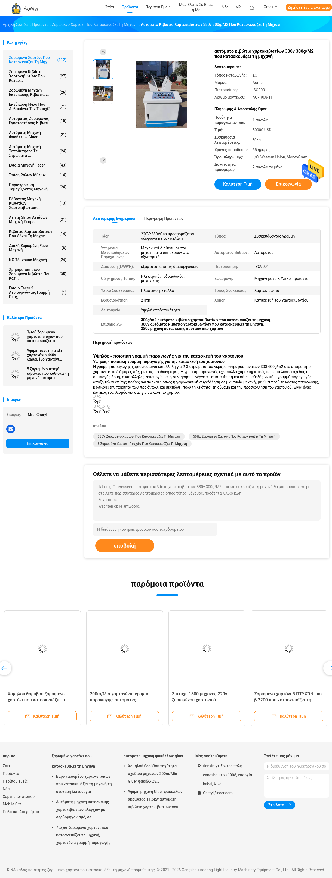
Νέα (6, 789)
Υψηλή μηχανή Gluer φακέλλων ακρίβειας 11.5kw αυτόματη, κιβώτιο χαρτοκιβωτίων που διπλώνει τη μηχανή (155, 800)
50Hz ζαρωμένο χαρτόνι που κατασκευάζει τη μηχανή (234, 436)
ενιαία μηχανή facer (37, 165)
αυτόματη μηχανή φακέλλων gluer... (37, 134)
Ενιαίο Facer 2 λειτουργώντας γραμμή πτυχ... (37, 292)
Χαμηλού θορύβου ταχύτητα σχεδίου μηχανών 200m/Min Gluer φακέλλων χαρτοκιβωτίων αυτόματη (152, 774)
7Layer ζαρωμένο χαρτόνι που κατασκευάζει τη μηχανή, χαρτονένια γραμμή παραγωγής (83, 835)
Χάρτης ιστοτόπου (19, 796)
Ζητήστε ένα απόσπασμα (309, 7)
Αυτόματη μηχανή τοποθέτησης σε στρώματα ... (37, 151)
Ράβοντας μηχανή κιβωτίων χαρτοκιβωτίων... (37, 203)
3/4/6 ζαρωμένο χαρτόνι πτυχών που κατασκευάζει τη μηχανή (45, 336)
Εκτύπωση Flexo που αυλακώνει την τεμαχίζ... (37, 106)
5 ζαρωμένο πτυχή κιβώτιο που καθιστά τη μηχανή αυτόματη (48, 373)
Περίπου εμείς (15, 781)
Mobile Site (12, 804)
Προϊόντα (11, 773)
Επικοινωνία (37, 443)
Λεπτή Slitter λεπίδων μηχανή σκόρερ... (37, 219)
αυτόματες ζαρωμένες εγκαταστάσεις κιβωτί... (37, 120)
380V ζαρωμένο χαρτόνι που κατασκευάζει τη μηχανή (139, 436)
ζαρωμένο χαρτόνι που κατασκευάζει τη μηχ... (37, 59)
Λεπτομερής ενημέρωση (114, 218)
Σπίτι (7, 766)
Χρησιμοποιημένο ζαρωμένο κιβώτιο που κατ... (37, 273)
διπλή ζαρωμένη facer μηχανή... (37, 247)
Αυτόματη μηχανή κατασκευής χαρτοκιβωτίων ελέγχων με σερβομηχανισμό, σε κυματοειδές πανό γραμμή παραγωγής (82, 810)
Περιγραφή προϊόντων (163, 218)
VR (238, 7)
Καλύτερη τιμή (238, 184)
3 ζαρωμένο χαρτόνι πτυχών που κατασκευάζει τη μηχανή (142, 444)
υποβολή (125, 545)
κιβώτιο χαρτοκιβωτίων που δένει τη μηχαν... (37, 233)
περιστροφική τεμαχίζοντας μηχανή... (37, 187)
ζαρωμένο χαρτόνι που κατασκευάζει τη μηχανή (73, 761)
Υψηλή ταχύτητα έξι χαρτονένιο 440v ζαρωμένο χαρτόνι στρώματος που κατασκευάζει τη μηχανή (44, 354)
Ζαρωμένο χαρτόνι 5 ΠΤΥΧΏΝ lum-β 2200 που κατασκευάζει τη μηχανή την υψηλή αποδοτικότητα (288, 699)
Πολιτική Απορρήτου (21, 812)
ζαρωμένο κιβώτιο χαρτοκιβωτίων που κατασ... (37, 76)
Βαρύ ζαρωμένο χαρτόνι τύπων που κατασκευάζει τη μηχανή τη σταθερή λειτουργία (84, 784)
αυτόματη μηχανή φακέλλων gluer (153, 756)
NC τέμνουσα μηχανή (37, 260)
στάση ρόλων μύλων (37, 175)
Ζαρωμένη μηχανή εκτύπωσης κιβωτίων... (37, 92)
